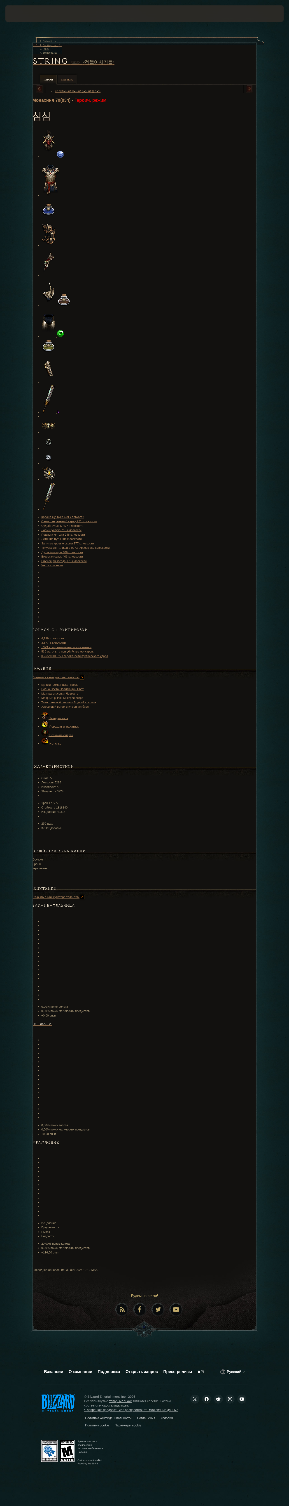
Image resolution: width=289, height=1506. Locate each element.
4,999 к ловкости (52, 638)
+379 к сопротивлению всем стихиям (66, 647)
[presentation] (19, 13)
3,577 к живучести (53, 642)
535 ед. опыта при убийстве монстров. (67, 651)
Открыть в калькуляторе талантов (58, 677)
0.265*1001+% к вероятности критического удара (74, 656)
